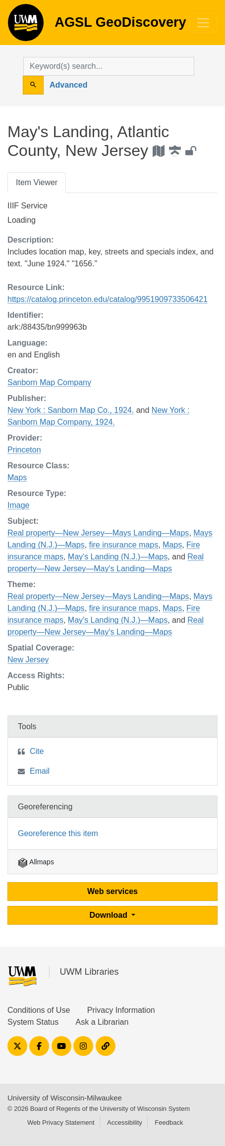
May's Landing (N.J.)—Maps (118, 556)
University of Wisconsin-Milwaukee (64, 1098)
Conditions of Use (38, 1010)
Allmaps (36, 862)
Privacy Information (121, 1010)
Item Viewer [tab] (36, 182)
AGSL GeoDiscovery (26, 26)
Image (18, 505)
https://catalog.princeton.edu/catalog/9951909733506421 (107, 299)
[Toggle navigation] (203, 23)
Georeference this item (58, 833)
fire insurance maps (124, 545)
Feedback (169, 1122)
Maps (17, 477)
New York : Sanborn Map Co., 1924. (70, 410)
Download (110, 915)
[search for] (108, 66)
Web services (112, 891)
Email (40, 771)
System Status (32, 1022)
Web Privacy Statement (61, 1122)
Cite (37, 751)
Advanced (68, 85)
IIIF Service (27, 205)
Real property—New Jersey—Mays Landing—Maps (98, 533)
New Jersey (28, 659)
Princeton (24, 450)
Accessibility (124, 1122)
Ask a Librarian (102, 1022)
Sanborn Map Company (49, 382)
